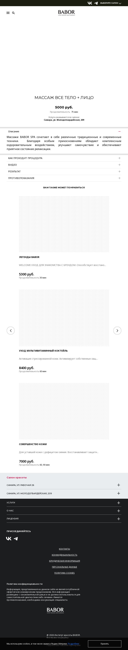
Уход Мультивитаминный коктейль (43, 350)
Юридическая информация (64, 561)
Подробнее (73, 643)
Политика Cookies (64, 573)
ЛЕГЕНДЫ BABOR (29, 257)
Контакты (64, 549)
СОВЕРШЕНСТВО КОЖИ (33, 444)
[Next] (117, 331)
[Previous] (11, 331)
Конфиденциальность (64, 555)
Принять (105, 643)
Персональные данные (64, 567)
